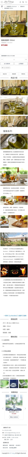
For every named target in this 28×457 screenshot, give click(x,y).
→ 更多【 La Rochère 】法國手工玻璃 (15, 316)
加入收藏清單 (6, 67)
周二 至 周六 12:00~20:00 (11, 437)
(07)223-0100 (7, 430)
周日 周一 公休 (8, 439)
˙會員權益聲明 (13, 447)
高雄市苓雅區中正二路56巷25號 (12, 435)
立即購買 (21, 63)
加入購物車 (7, 63)
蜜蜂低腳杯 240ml (14, 412)
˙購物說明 (5, 445)
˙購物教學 (11, 445)
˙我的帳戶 (18, 445)
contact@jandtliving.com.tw (12, 432)
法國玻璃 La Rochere (12, 6)
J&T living (12, 453)
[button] (11, 421)
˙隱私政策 (5, 447)
